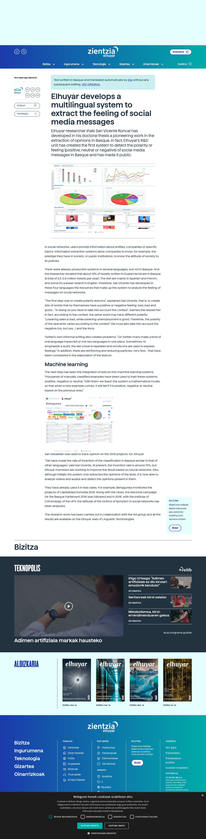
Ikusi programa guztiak (178, 632)
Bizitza (22, 743)
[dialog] (103, 815)
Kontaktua (172, 773)
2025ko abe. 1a (137, 705)
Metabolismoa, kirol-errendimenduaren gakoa (148, 613)
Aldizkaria (181, 52)
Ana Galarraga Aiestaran (25, 78)
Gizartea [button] (127, 64)
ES (33, 89)
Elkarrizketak (73, 753)
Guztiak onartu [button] (90, 825)
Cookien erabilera (177, 767)
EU (27, 89)
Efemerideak (107, 758)
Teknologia (27, 758)
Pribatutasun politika (173, 760)
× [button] (202, 795)
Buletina (185, 64)
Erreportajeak (74, 780)
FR (38, 89)
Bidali (175, 528)
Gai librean (106, 764)
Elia (130, 80)
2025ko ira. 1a (169, 705)
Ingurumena (28, 750)
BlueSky (104, 787)
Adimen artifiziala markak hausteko (58, 640)
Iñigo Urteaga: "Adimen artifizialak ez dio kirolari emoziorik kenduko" (147, 581)
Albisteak (71, 747)
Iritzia (68, 758)
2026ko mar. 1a (103, 705)
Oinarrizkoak (29, 774)
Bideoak (70, 769)
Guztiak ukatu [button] (117, 825)
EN (27, 95)
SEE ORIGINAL (91, 84)
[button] (16, 51)
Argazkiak (71, 764)
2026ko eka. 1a (69, 705)
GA (38, 95)
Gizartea (24, 766)
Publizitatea (173, 753)
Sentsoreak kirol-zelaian (147, 597)
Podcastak (72, 774)
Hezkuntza (106, 747)
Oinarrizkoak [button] (153, 64)
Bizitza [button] (49, 64)
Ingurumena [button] (74, 64)
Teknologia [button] (102, 64)
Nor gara (171, 747)
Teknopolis (27, 567)
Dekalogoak (107, 753)
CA (33, 95)
